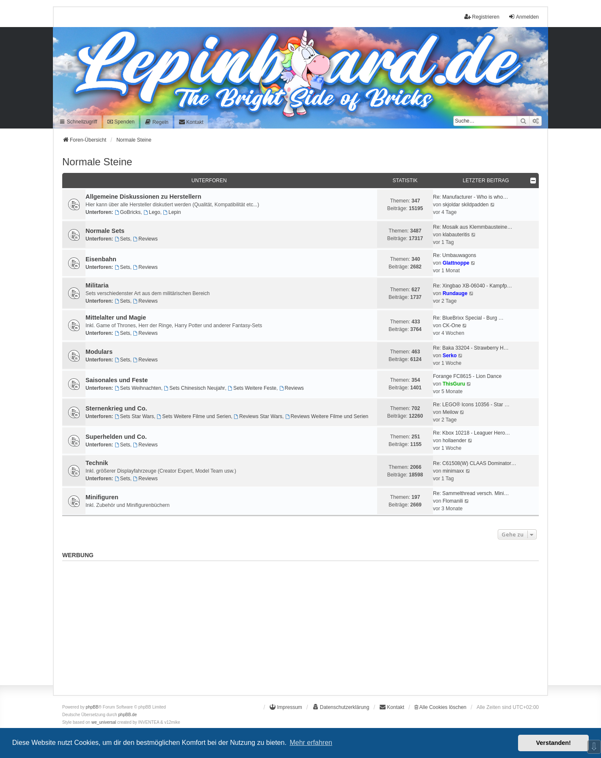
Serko (450, 355)
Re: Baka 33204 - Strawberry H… (471, 348)
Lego (151, 212)
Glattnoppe (456, 263)
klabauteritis (456, 235)
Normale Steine (97, 161)
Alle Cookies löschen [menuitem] (440, 707)
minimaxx (453, 471)
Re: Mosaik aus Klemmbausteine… (472, 227)
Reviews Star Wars (258, 416)
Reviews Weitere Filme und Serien (327, 416)
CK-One (452, 325)
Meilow (450, 412)
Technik (96, 463)
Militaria (96, 285)
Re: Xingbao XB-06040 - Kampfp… (472, 286)
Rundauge (455, 293)
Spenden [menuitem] (121, 122)
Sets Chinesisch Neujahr (194, 388)
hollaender (454, 440)
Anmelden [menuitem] (523, 17)
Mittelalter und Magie (115, 317)
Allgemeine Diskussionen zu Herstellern (143, 196)
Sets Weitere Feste (252, 388)
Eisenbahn (100, 259)
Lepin (172, 212)
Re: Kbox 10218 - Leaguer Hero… (471, 433)
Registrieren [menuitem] (481, 17)
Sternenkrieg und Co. (116, 408)
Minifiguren (102, 497)
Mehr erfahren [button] (310, 742)
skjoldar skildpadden (466, 205)
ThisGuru (454, 384)
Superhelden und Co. (116, 436)
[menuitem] (157, 122)
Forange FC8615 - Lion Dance (467, 376)
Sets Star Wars (134, 416)
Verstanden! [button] (553, 742)
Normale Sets (104, 230)
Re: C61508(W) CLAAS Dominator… (474, 463)
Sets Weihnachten (138, 388)
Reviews (145, 239)
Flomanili (453, 501)
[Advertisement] (300, 623)
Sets (122, 239)
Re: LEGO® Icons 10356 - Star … (471, 405)
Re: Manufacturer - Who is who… (470, 197)
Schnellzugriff (78, 122)
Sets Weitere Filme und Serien (194, 416)
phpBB (92, 707)
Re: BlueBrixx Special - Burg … (468, 318)
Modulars (99, 351)
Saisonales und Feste (116, 380)
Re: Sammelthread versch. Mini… (471, 493)
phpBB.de (127, 714)
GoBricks (128, 212)
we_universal (103, 722)
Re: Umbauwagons (454, 255)
